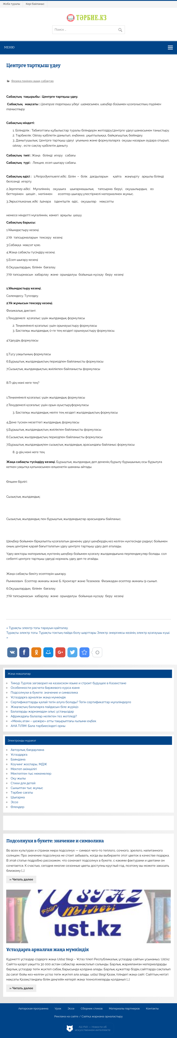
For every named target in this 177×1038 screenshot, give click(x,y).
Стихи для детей (23, 783)
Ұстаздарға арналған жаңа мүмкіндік (38, 697)
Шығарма (18, 797)
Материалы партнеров (124, 1008)
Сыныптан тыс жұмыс (27, 788)
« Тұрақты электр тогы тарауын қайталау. (37, 628)
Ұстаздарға (19, 755)
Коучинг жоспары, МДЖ (29, 764)
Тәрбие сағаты (22, 792)
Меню (9, 47)
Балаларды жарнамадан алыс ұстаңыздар (42, 711)
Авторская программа (33, 1008)
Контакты (152, 1008)
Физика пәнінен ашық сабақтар (32, 81)
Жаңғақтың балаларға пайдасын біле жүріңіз (44, 707)
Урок (58, 1008)
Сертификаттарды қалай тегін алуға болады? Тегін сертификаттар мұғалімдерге (71, 702)
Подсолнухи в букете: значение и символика (44, 692)
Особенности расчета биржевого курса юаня (45, 688)
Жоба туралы (11, 3)
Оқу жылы (18, 778)
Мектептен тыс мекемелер (31, 773)
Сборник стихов (92, 1008)
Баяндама (18, 759)
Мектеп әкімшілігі (24, 769)
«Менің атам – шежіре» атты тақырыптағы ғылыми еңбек (53, 721)
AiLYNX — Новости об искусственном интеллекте (92, 1028)
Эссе (14, 802)
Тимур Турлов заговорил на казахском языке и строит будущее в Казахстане (68, 683)
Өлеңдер (17, 807)
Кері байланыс (35, 3)
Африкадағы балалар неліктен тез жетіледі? (44, 716)
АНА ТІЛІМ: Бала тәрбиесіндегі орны (38, 726)
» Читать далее (21, 879)
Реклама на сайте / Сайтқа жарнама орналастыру (88, 1016)
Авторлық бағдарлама (27, 750)
